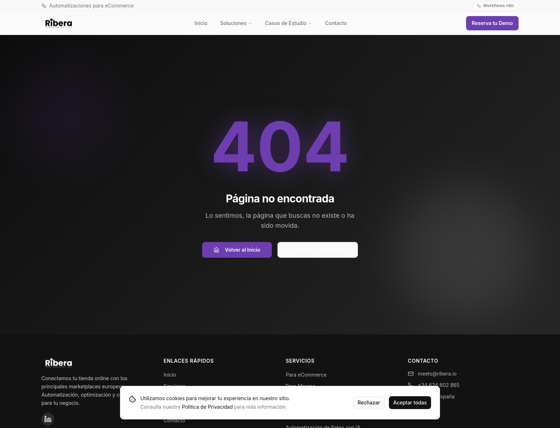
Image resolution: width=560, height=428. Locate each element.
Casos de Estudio (288, 23)
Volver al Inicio (237, 250)
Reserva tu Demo (492, 23)
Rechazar (369, 402)
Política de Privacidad (207, 407)
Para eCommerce (306, 375)
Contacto (336, 23)
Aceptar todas (410, 402)
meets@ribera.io (432, 374)
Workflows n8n (495, 5)
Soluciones (236, 23)
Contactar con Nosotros (317, 250)
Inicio (201, 23)
